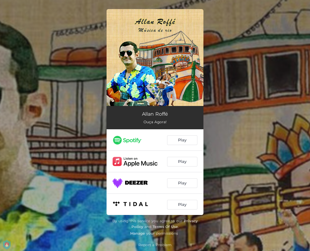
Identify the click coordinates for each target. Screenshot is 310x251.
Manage (137, 233)
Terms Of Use (165, 226)
